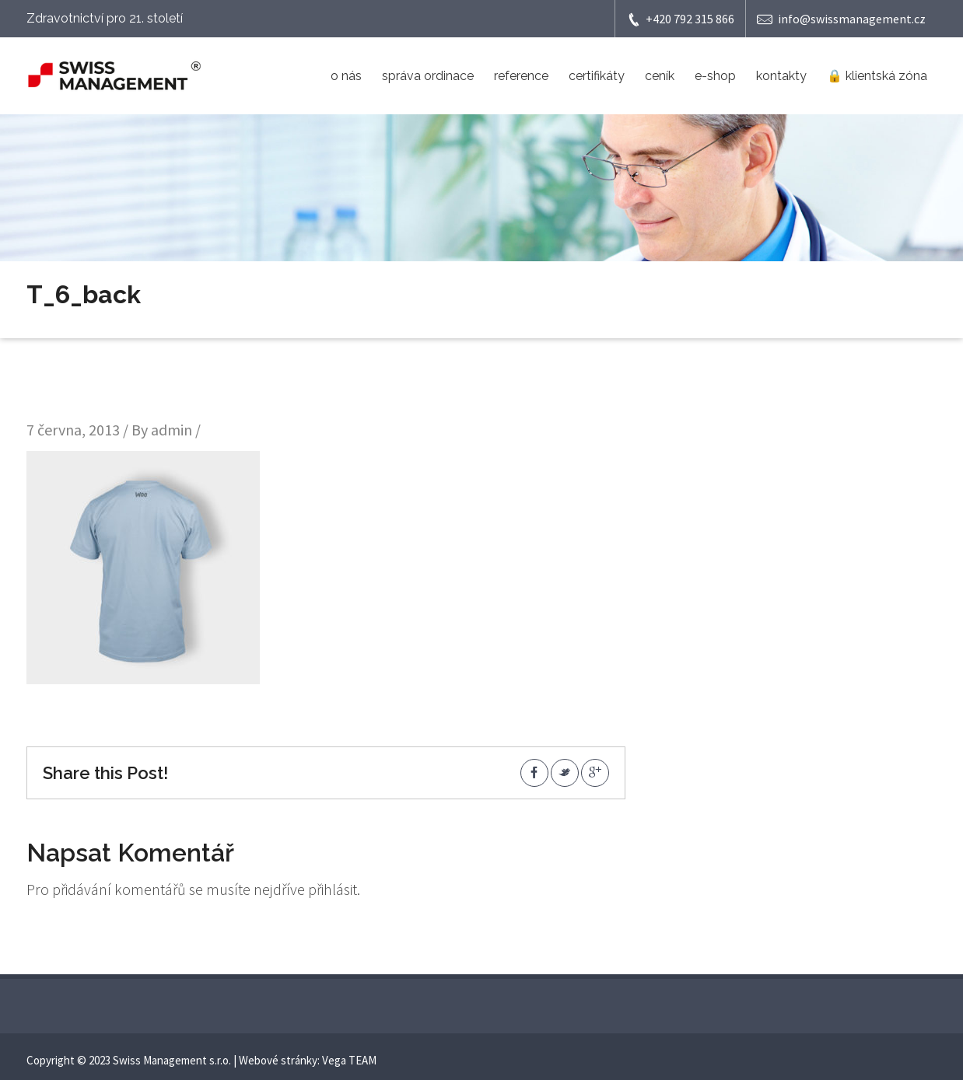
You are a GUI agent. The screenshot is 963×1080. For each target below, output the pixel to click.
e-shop (715, 75)
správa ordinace (428, 75)
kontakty (781, 75)
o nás (346, 75)
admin (171, 429)
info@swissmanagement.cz (841, 19)
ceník (659, 75)
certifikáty (597, 75)
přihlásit (332, 889)
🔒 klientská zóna (877, 75)
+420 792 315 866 (680, 19)
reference (521, 75)
